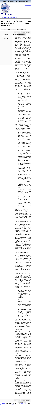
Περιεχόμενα (7, 29)
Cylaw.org (2, 403)
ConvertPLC (24, 403)
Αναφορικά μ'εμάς (27, 3)
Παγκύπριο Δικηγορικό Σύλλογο (8, 404)
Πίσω (17, 32)
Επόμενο (21, 402)
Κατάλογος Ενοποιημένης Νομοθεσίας (9, 17)
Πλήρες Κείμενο (19, 29)
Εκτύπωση (26, 32)
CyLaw (20, 3)
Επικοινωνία (28, 5)
